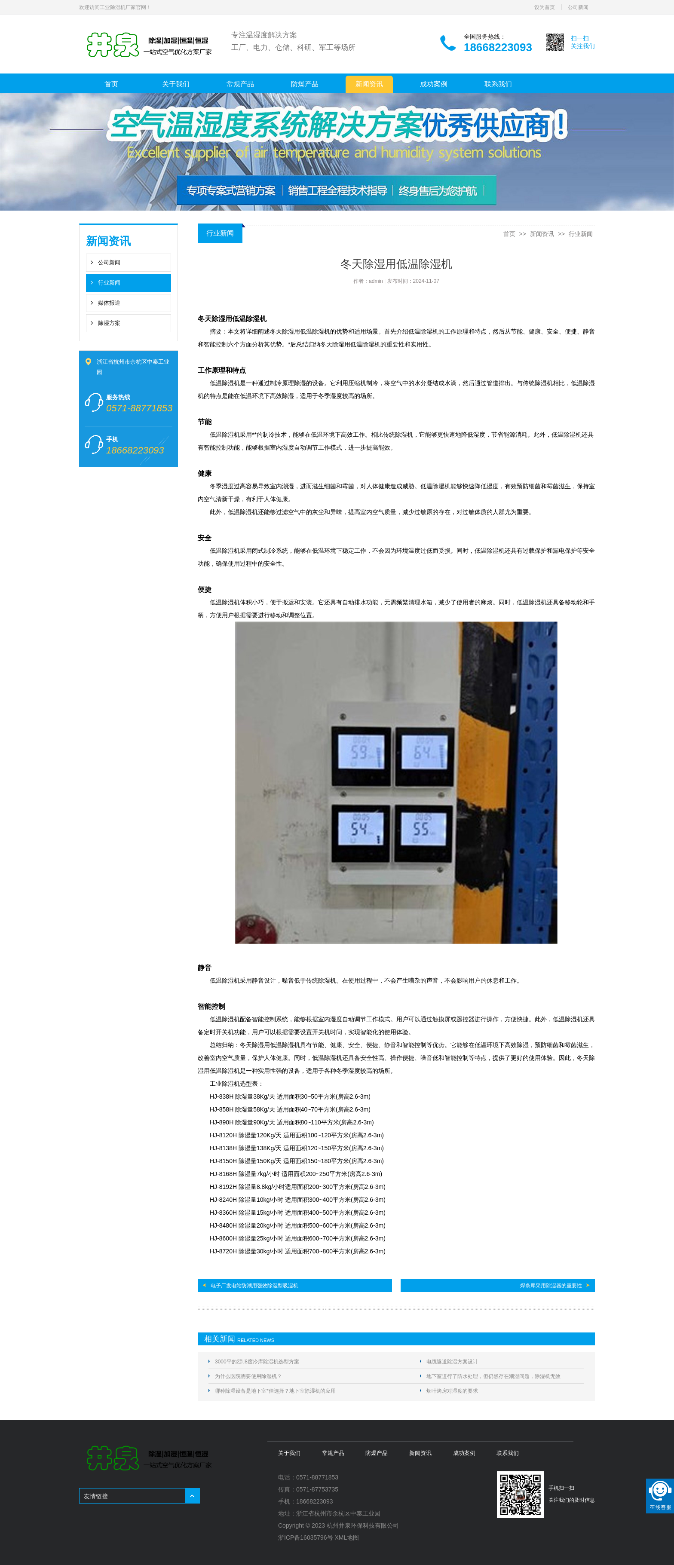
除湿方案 (109, 323)
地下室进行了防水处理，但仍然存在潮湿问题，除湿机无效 (493, 1376)
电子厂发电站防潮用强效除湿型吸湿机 (254, 1286)
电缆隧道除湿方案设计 (452, 1362)
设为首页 (544, 7)
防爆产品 (305, 84)
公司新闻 (578, 7)
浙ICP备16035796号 (305, 1537)
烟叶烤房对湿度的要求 (452, 1391)
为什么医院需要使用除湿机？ (248, 1376)
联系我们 (498, 84)
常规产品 (240, 84)
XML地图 (347, 1537)
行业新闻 (109, 282)
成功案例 (433, 84)
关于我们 (176, 84)
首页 (111, 84)
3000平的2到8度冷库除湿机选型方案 (257, 1362)
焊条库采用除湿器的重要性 (551, 1286)
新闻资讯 (369, 84)
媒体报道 (109, 303)
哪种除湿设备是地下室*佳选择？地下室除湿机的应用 (275, 1391)
